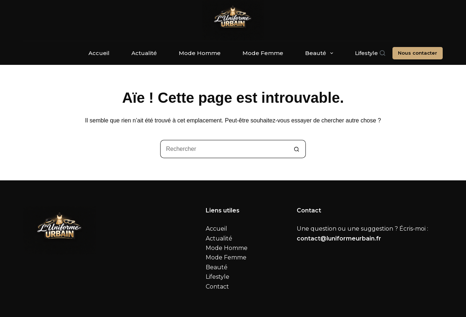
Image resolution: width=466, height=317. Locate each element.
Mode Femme (262, 53)
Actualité (144, 53)
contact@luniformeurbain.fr (339, 238)
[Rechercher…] (224, 149)
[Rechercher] (382, 53)
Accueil (99, 53)
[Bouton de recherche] (297, 149)
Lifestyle (366, 53)
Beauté (320, 53)
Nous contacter (417, 53)
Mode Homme (200, 53)
